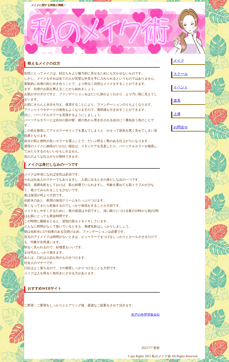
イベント (180, 87)
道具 (177, 100)
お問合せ (180, 127)
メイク (178, 60)
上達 (177, 114)
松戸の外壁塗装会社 (145, 314)
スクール (180, 74)
